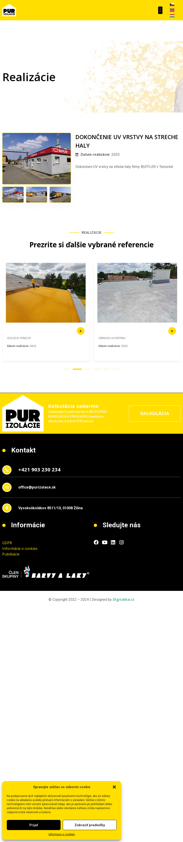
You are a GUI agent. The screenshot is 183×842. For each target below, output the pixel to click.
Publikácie (10, 554)
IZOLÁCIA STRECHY (19, 338)
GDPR (7, 542)
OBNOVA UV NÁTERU (112, 338)
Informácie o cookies (20, 548)
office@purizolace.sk (37, 487)
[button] (114, 787)
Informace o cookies (62, 834)
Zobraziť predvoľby (90, 825)
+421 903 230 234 (39, 469)
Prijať (33, 825)
